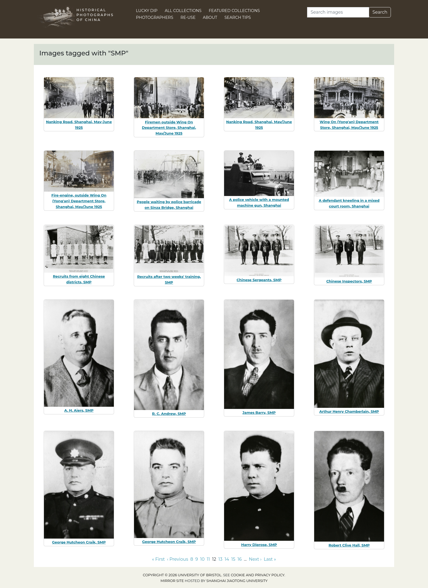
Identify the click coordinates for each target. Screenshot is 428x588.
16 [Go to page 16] (239, 559)
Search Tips (237, 17)
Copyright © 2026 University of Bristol (182, 575)
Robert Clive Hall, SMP (349, 545)
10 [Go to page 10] (202, 559)
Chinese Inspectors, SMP (349, 281)
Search (379, 12)
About (210, 17)
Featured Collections (234, 10)
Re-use (187, 17)
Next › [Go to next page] (255, 559)
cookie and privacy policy (257, 575)
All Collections (183, 10)
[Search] (338, 12)
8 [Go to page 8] (191, 559)
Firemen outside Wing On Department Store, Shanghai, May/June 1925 (169, 128)
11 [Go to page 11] (208, 559)
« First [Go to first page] (158, 559)
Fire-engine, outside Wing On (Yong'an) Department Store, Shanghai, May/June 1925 (78, 201)
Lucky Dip (146, 10)
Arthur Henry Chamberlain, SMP (349, 411)
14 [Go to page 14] (227, 559)
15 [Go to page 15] (233, 559)
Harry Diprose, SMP (259, 544)
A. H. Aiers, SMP (79, 410)
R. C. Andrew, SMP (169, 413)
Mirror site (172, 581)
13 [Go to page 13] (220, 559)
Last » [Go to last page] (270, 559)
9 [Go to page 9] (196, 559)
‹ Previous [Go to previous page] (177, 559)
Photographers (154, 17)
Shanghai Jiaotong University (237, 581)
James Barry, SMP (258, 412)
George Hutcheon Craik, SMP (79, 542)
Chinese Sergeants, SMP (259, 280)
